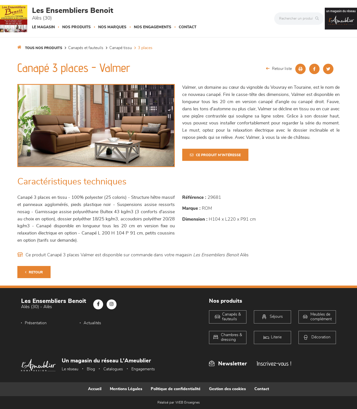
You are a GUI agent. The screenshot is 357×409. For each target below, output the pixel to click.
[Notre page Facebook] (98, 304)
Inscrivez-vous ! (274, 363)
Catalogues (113, 369)
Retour (34, 272)
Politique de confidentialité (176, 389)
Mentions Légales (126, 389)
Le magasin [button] (43, 27)
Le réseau (70, 369)
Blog (91, 369)
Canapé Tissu (120, 48)
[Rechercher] (318, 18)
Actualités (92, 323)
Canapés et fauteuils (85, 48)
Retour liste (279, 68)
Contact (187, 27)
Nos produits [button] (76, 27)
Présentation (36, 323)
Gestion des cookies (227, 389)
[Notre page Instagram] (112, 304)
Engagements (143, 369)
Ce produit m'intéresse (215, 155)
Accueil (94, 389)
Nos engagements (152, 27)
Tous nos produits (43, 48)
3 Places (145, 48)
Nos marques (112, 27)
